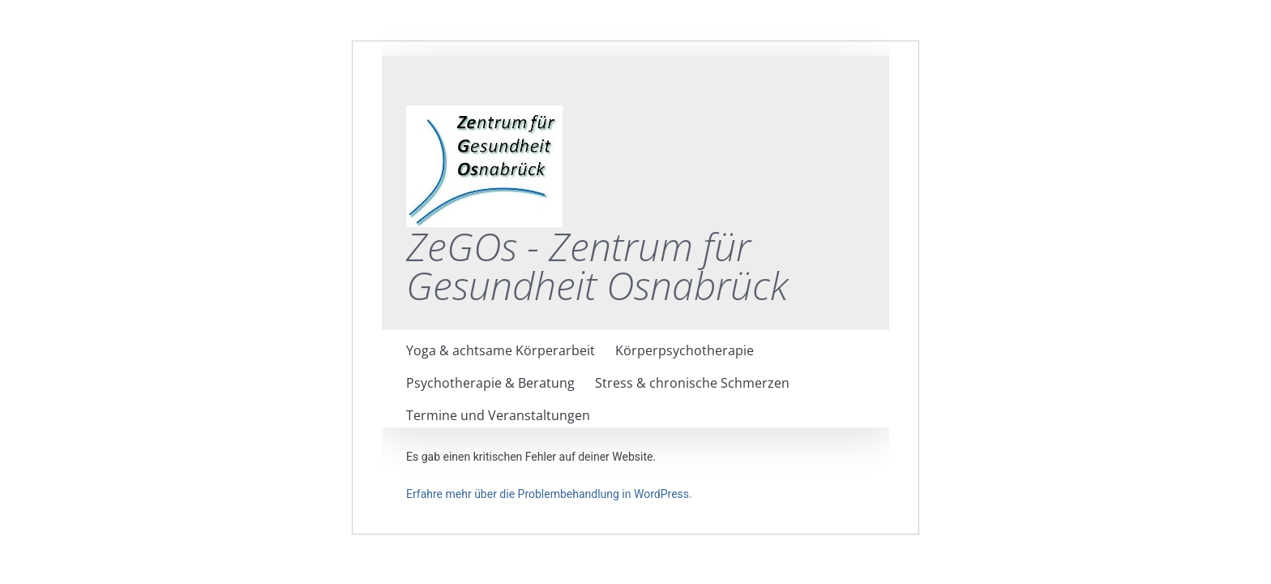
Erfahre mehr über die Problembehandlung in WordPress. (549, 493)
